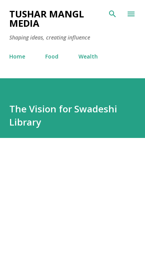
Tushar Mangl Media (46, 18)
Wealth (88, 56)
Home (17, 56)
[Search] (112, 14)
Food (51, 56)
